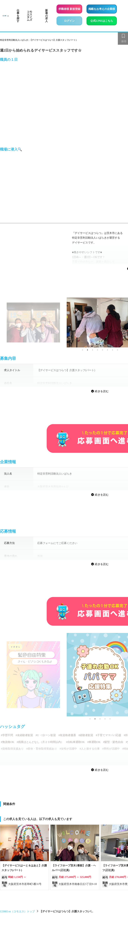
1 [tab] (82, 350)
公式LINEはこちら (103, 20)
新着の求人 (46, 16)
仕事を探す (18, 16)
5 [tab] (102, 350)
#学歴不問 (7, 735)
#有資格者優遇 (67, 735)
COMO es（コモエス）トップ (17, 911)
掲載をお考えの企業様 (101, 9)
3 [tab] (92, 350)
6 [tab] (107, 350)
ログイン (69, 20)
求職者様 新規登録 (69, 9)
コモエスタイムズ (29, 16)
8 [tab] (117, 350)
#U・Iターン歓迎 (46, 735)
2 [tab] (87, 350)
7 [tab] (112, 350)
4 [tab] (97, 350)
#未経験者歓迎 (24, 735)
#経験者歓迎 (85, 735)
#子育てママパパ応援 (108, 735)
